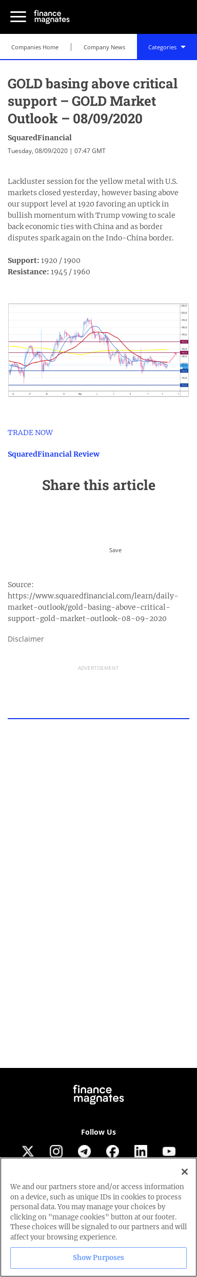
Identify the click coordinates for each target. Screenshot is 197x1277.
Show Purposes (99, 1257)
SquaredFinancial (40, 137)
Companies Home (34, 47)
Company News (104, 47)
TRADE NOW (30, 432)
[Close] (184, 1171)
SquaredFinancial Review (54, 454)
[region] (98, 1217)
